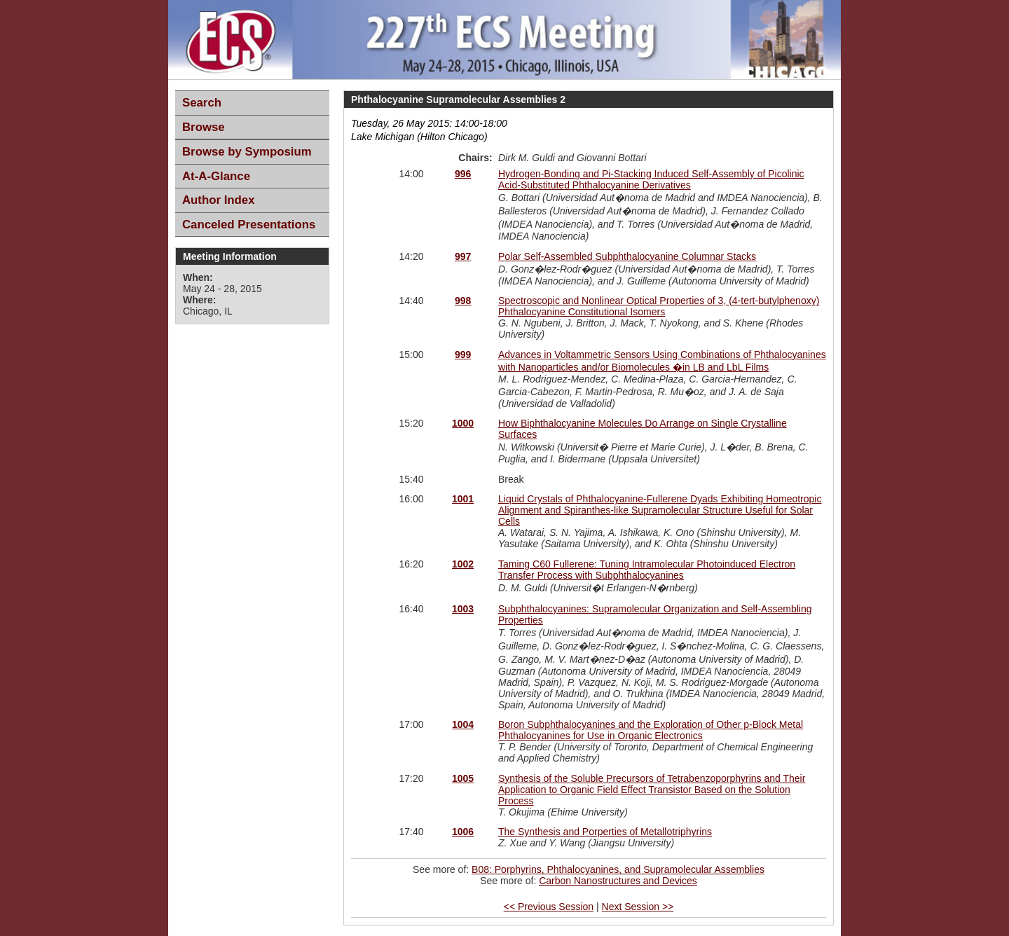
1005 (463, 778)
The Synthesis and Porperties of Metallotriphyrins (605, 831)
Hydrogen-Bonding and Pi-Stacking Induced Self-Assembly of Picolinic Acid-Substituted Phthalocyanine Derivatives (651, 179)
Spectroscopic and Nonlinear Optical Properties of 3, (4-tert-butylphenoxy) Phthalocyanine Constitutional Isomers (658, 306)
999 (463, 354)
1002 (463, 564)
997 (463, 256)
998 (463, 300)
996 (463, 173)
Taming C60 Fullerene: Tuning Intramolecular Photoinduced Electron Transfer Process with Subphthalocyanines (646, 569)
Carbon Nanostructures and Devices (618, 880)
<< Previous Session (548, 906)
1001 (463, 498)
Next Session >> (638, 906)
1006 (463, 831)
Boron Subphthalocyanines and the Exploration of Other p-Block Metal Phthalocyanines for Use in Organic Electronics (650, 730)
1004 (463, 724)
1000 (463, 423)
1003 (463, 608)
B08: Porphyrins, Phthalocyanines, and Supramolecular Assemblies (618, 869)
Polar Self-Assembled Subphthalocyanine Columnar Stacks (627, 256)
